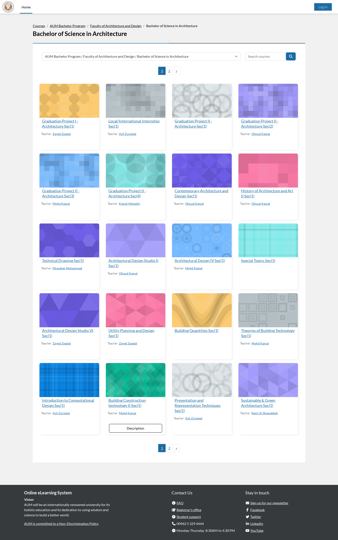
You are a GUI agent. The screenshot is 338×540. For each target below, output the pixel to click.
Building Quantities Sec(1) (196, 329)
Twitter (255, 515)
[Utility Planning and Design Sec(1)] (135, 309)
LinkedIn (256, 522)
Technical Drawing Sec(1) (63, 260)
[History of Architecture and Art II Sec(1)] (267, 170)
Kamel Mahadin (129, 203)
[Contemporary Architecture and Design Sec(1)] (201, 170)
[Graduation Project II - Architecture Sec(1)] (201, 100)
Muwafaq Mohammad (68, 267)
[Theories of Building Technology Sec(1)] (267, 309)
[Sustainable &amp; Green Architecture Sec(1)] (267, 379)
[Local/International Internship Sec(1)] (135, 100)
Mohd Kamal (61, 203)
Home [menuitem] (26, 7)
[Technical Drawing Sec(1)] (69, 239)
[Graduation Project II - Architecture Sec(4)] (135, 170)
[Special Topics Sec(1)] (267, 239)
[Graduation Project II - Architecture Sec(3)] (69, 170)
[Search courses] (265, 56)
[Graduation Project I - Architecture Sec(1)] (69, 100)
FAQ (180, 501)
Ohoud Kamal (260, 133)
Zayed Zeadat (62, 133)
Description (135, 426)
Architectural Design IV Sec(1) (200, 260)
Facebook (257, 508)
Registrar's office (189, 508)
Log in (323, 7)
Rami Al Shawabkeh (264, 411)
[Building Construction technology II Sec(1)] (135, 379)
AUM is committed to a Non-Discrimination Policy (61, 522)
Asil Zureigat (127, 133)
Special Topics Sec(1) (258, 260)
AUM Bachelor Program (67, 26)
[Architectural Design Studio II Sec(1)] (135, 239)
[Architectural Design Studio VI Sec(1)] (69, 309)
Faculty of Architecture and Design (115, 26)
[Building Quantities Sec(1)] (201, 309)
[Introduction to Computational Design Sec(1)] (69, 379)
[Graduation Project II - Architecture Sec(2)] (267, 100)
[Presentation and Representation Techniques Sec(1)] (201, 379)
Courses (39, 26)
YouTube (256, 529)
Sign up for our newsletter (269, 501)
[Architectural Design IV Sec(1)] (201, 239)
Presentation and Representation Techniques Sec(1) (198, 404)
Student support (189, 515)
